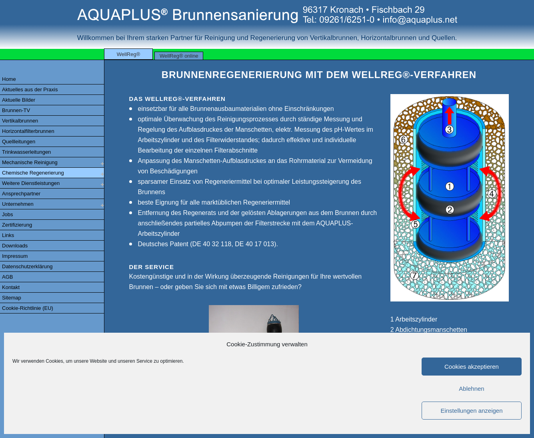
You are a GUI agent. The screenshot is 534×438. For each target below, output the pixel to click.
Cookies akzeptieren (471, 366)
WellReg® (128, 54)
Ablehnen (471, 388)
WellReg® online (179, 56)
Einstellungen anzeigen (471, 410)
